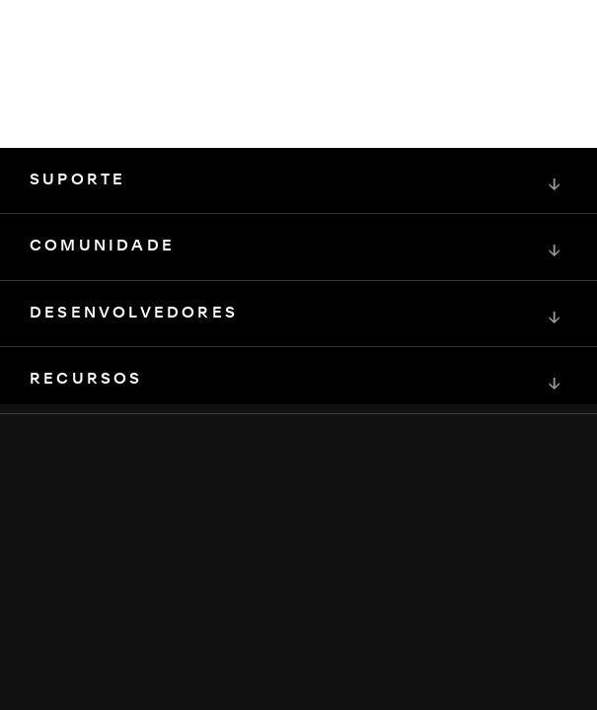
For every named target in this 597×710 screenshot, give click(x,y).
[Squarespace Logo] (299, 522)
